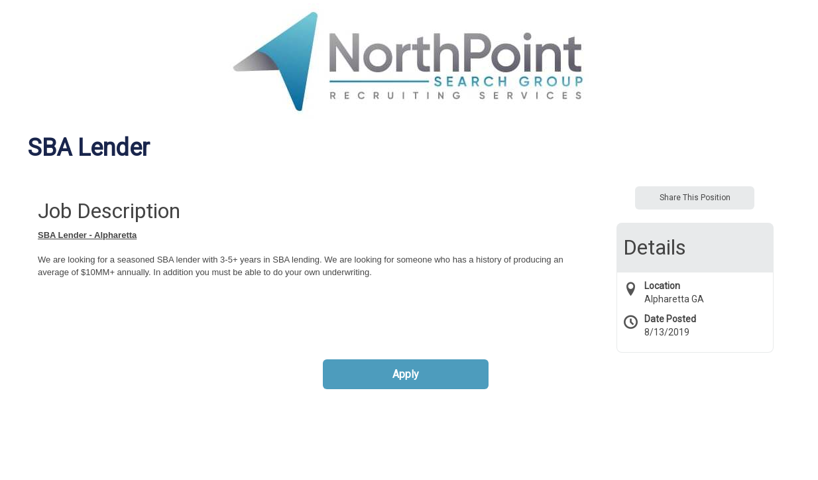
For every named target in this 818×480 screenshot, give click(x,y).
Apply (405, 374)
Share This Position (695, 197)
